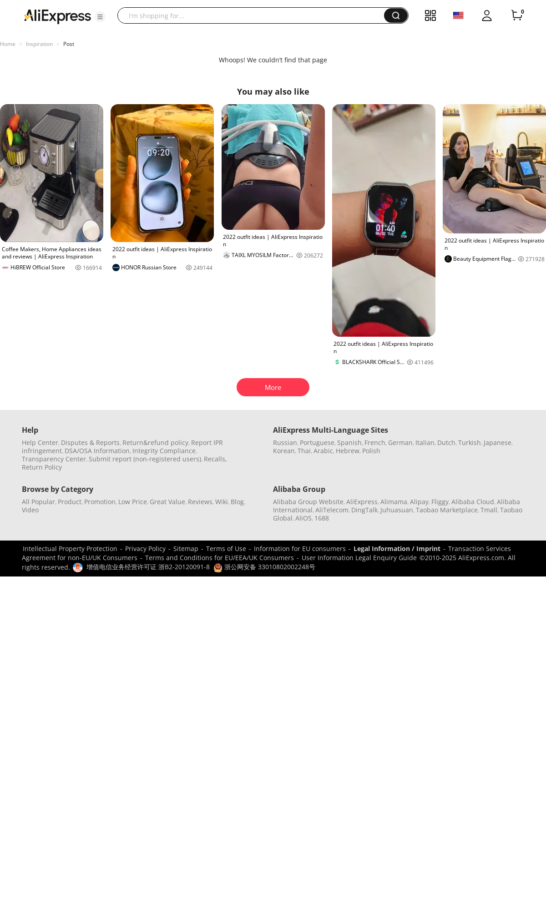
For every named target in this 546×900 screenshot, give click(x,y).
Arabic (323, 450)
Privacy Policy (145, 548)
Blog (237, 501)
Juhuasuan (396, 510)
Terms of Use (226, 548)
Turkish (469, 442)
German (400, 442)
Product (69, 501)
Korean (284, 450)
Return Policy (42, 467)
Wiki (221, 501)
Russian (285, 442)
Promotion (100, 501)
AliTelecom (332, 510)
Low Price (132, 501)
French (374, 442)
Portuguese (317, 442)
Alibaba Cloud (472, 501)
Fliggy (440, 501)
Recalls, (215, 459)
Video (30, 510)
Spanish (349, 442)
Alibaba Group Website (308, 501)
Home (7, 44)
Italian (425, 442)
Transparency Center (54, 459)
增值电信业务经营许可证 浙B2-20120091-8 (148, 566)
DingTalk (364, 510)
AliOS (303, 518)
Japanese (497, 442)
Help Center (40, 442)
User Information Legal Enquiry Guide (359, 557)
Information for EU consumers (300, 548)
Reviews (200, 501)
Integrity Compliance (164, 450)
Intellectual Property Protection (70, 548)
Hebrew (347, 450)
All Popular (38, 501)
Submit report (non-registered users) (145, 459)
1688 (321, 518)
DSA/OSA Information (97, 450)
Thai (304, 450)
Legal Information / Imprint (397, 548)
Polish (371, 450)
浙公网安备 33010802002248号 (264, 566)
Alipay (419, 501)
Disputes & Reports (90, 442)
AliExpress (362, 501)
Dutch (446, 442)
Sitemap (185, 548)
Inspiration (39, 44)
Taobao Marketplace (447, 510)
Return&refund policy (155, 442)
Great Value (167, 501)
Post (68, 44)
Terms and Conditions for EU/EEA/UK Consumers (219, 557)
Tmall (488, 510)
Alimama (393, 501)
